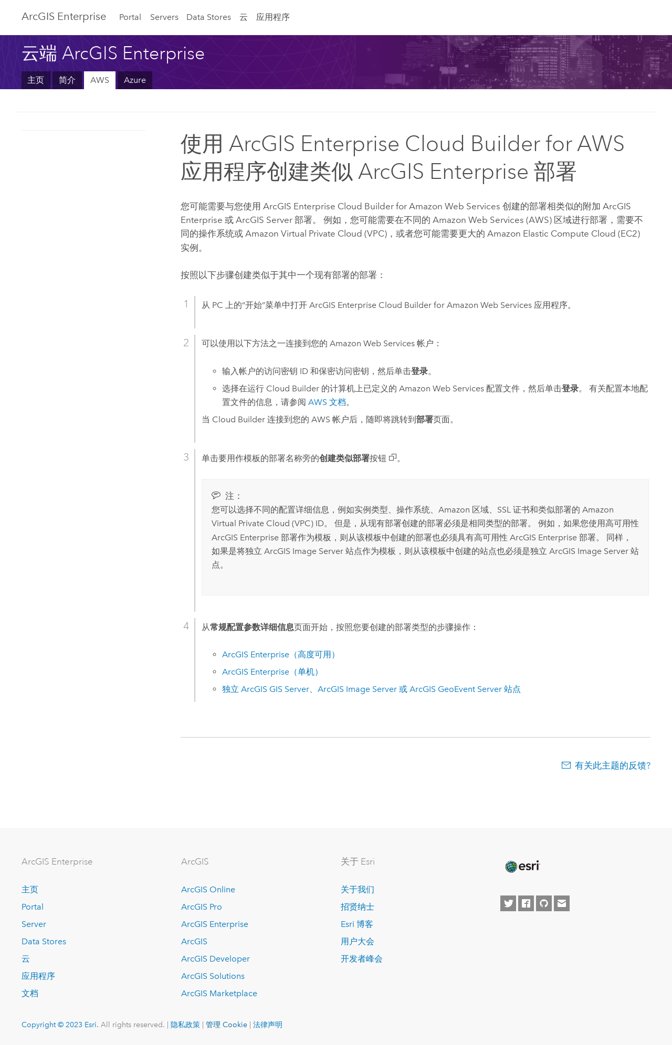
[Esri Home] (521, 867)
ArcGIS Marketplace (219, 993)
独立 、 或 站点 (371, 689)
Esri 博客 (357, 924)
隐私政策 (185, 1024)
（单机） (272, 672)
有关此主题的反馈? (612, 765)
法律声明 (267, 1024)
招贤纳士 (357, 907)
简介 (67, 80)
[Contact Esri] (562, 903)
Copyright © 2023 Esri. (60, 1024)
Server (34, 924)
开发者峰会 (362, 959)
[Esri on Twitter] (508, 903)
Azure (135, 80)
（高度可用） (281, 654)
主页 (35, 80)
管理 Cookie (226, 1024)
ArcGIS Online (208, 889)
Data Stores (208, 17)
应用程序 (273, 17)
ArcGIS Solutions (213, 976)
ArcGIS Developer (215, 959)
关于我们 (357, 889)
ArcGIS (194, 941)
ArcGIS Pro (201, 907)
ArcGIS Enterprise (64, 16)
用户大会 (357, 941)
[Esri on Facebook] (526, 903)
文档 (327, 402)
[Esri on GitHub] (544, 903)
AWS (99, 80)
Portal (130, 17)
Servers (164, 17)
